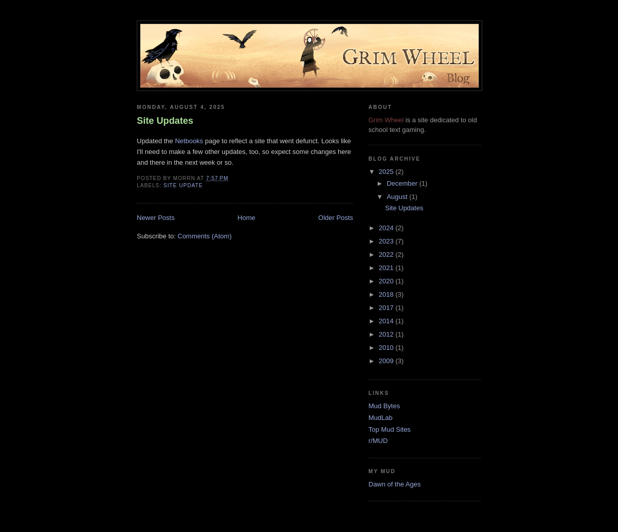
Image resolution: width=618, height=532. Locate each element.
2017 (387, 308)
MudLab (380, 418)
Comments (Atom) (205, 236)
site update (183, 185)
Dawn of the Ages (394, 484)
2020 (387, 281)
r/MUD (378, 441)
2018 (387, 294)
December (403, 183)
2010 (387, 347)
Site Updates (165, 121)
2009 (387, 361)
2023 (387, 241)
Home (247, 217)
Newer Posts (156, 217)
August (398, 197)
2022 (387, 254)
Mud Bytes (384, 406)
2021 (387, 268)
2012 (387, 334)
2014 (387, 321)
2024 (387, 228)
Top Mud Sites (389, 429)
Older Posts (335, 217)
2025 (387, 171)
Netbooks (189, 141)
